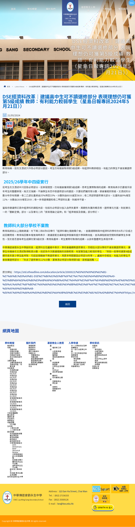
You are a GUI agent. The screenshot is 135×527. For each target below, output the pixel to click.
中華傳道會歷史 (16, 443)
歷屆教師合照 (36, 360)
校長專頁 (10, 368)
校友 (30, 366)
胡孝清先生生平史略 (17, 466)
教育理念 (10, 345)
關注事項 (10, 415)
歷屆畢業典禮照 (37, 358)
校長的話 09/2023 (13, 388)
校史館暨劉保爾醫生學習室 (16, 434)
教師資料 (32, 347)
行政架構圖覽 (12, 413)
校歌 (9, 347)
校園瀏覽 (10, 422)
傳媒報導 (32, 345)
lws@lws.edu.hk (65, 503)
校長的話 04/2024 (13, 384)
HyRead (55, 370)
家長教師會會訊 (80, 362)
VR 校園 (13, 424)
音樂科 (55, 387)
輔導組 (55, 355)
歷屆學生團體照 (37, 362)
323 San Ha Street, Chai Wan (73, 491)
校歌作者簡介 (15, 353)
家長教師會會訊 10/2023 (16, 402)
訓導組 (55, 353)
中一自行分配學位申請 (79, 350)
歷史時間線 (14, 437)
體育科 (55, 375)
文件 (94, 347)
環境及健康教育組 (58, 358)
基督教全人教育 (88, 8)
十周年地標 (14, 428)
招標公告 (95, 366)
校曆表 (94, 345)
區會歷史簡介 (17, 460)
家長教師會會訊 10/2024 (16, 399)
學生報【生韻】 (80, 364)
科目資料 (10, 418)
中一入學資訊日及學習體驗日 (79, 346)
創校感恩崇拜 (15, 441)
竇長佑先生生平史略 (17, 462)
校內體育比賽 (57, 377)
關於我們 (50, 8)
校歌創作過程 (15, 355)
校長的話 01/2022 (13, 395)
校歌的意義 (14, 351)
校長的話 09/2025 (13, 373)
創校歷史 (13, 439)
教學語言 (10, 420)
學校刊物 (74, 357)
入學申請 (107, 8)
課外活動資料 (34, 351)
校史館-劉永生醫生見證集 (16, 474)
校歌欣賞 (13, 349)
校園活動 (34, 357)
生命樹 (10, 426)
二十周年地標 (15, 430)
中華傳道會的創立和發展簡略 (17, 456)
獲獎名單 (10, 416)
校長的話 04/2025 (13, 376)
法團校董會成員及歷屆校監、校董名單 (16, 364)
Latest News (19, 86)
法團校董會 (11, 360)
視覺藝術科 (56, 388)
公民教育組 (56, 351)
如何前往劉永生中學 (15, 476)
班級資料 (32, 349)
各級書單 (98, 353)
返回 (67, 304)
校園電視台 (35, 355)
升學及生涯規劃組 (58, 367)
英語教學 (55, 362)
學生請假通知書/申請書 (101, 363)
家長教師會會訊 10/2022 (16, 406)
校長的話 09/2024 (13, 380)
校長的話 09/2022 (13, 391)
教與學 (55, 364)
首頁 (13, 8)
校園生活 (32, 353)
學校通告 (98, 349)
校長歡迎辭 (14, 370)
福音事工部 (56, 347)
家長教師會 (33, 364)
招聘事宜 (95, 368)
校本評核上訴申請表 (101, 359)
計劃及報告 (99, 351)
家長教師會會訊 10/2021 (16, 410)
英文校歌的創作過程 (16, 358)
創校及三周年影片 (16, 470)
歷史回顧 (10, 431)
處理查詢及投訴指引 (101, 356)
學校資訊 (123, 8)
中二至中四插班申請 (79, 353)
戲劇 (54, 390)
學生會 (55, 383)
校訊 (75, 360)
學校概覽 (32, 8)
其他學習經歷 (57, 372)
